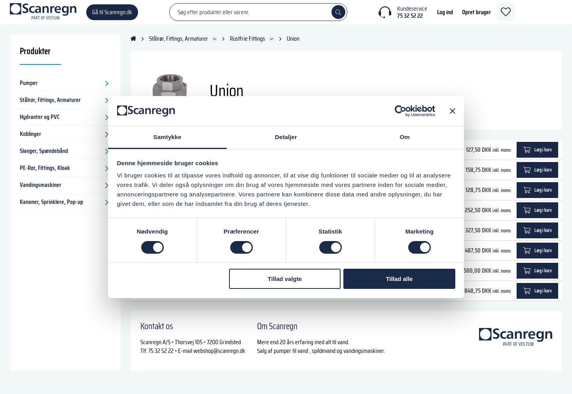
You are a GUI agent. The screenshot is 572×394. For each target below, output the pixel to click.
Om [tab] (404, 137)
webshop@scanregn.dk (219, 358)
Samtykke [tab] (167, 137)
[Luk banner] (452, 111)
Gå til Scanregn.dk (112, 16)
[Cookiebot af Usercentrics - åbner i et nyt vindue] (400, 111)
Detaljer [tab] (286, 137)
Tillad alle (399, 278)
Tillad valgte (285, 278)
